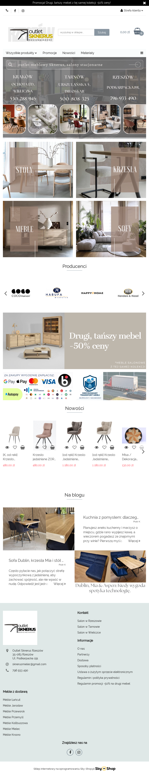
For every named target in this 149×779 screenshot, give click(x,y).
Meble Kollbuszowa (15, 723)
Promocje (50, 53)
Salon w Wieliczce (89, 632)
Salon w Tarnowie (88, 626)
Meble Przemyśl (13, 717)
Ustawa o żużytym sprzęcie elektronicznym (105, 672)
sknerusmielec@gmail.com (29, 664)
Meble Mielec (11, 728)
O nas (81, 648)
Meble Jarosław (13, 705)
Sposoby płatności (89, 666)
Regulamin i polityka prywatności (98, 677)
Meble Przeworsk (14, 711)
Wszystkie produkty (21, 53)
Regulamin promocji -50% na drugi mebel (103, 683)
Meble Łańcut (11, 699)
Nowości (68, 53)
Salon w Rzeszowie (89, 620)
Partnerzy (83, 654)
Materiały (87, 53)
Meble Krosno (11, 734)
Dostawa (82, 660)
